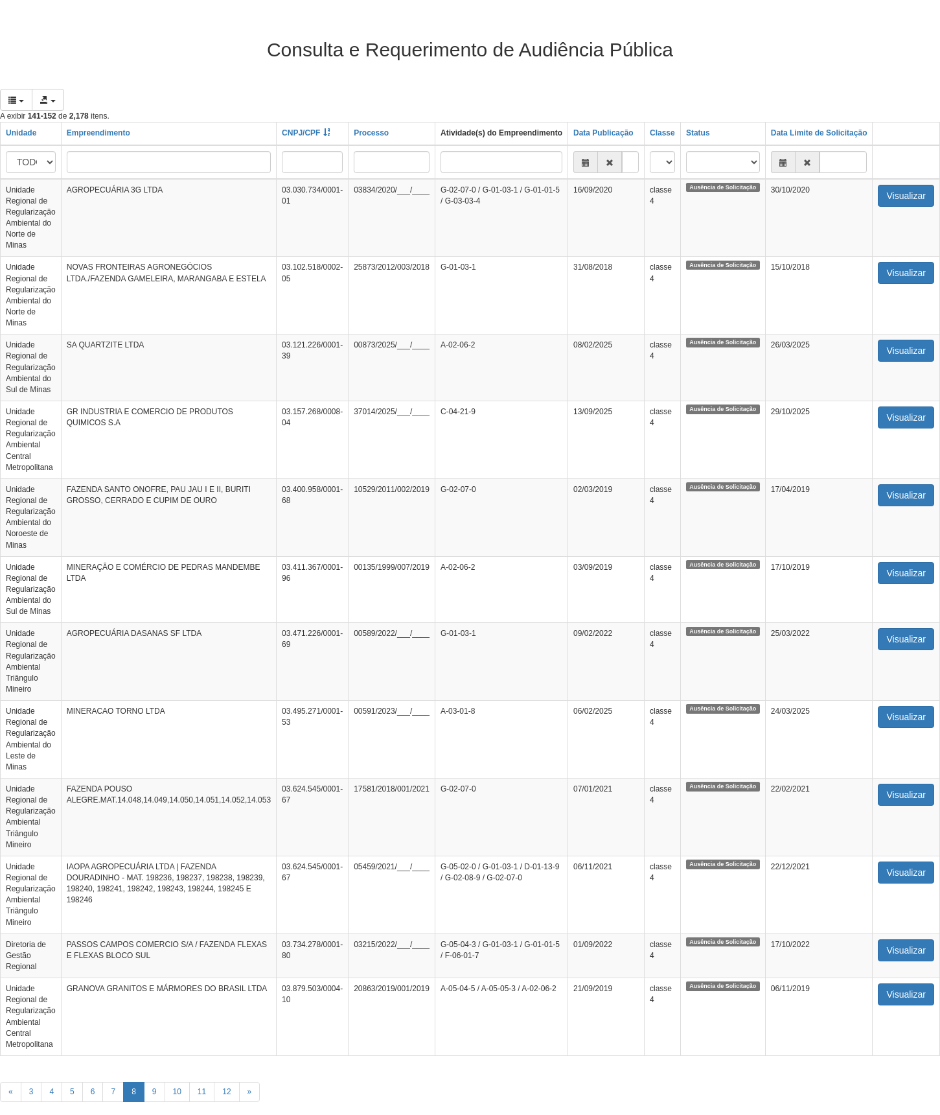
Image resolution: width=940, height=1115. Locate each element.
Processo (371, 132)
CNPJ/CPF (301, 132)
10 (177, 1091)
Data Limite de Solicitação (819, 132)
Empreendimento (98, 132)
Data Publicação (603, 132)
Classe (662, 132)
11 (202, 1091)
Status (698, 132)
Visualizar (905, 196)
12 (226, 1091)
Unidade (21, 132)
